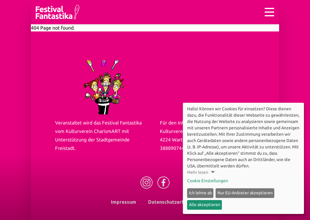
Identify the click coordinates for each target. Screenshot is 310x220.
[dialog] (243, 158)
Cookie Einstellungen (207, 180)
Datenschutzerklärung (173, 202)
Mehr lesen (197, 172)
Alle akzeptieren (204, 204)
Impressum (123, 202)
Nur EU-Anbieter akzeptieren (245, 192)
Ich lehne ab (200, 192)
